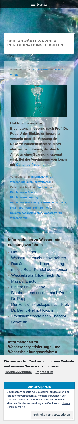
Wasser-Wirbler (54, 213)
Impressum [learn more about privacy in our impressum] (44, 372)
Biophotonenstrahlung (24, 202)
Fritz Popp (17, 207)
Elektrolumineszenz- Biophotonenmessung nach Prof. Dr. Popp (39, 293)
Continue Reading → (32, 164)
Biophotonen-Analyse (24, 192)
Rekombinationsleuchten (26, 213)
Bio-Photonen (45, 187)
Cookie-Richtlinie (18, 372)
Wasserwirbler (19, 218)
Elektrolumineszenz (53, 202)
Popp (28, 207)
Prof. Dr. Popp (42, 207)
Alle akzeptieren (39, 387)
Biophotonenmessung (24, 197)
